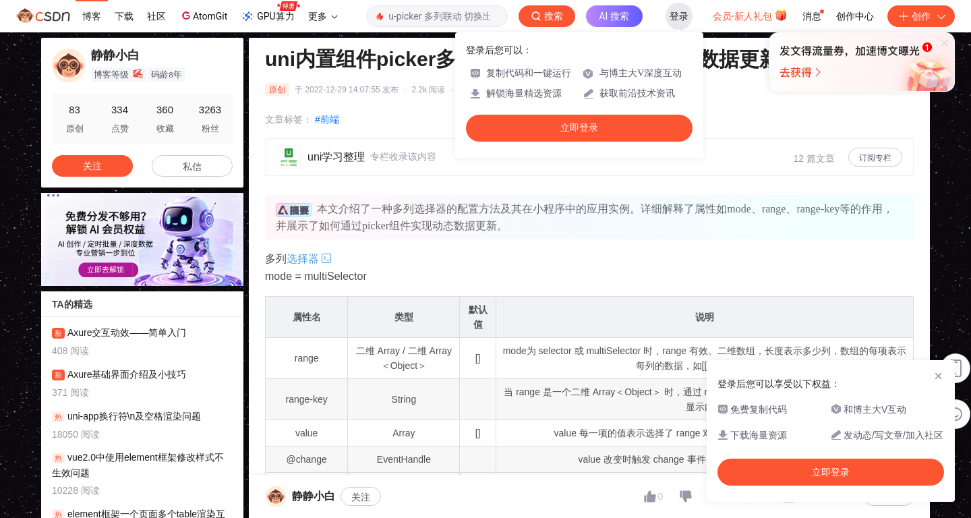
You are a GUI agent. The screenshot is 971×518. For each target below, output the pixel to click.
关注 (360, 497)
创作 (921, 16)
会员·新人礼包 (750, 15)
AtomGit (203, 15)
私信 (192, 166)
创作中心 (855, 16)
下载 (124, 16)
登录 (679, 16)
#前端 (327, 119)
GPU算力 (270, 12)
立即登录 (579, 128)
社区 (156, 16)
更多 (323, 16)
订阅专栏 (875, 158)
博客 (91, 16)
